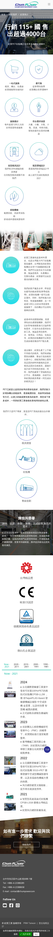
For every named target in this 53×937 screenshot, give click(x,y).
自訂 (36, 934)
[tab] (7, 665)
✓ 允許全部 (25, 934)
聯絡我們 (26, 844)
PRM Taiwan (29, 923)
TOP (47, 749)
